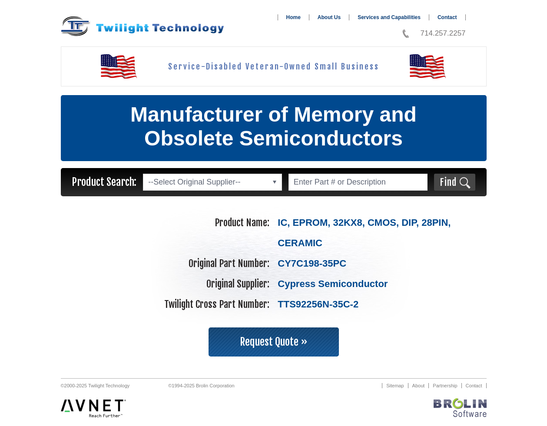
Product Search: (104, 181)
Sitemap (395, 385)
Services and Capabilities (389, 17)
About (418, 385)
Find (448, 182)
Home (293, 17)
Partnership (445, 385)
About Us (329, 17)
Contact (447, 17)
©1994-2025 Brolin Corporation (201, 385)
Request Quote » (274, 341)
